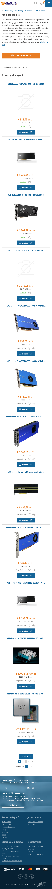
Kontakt (4, 837)
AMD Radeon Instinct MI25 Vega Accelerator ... (26, 472)
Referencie (5, 832)
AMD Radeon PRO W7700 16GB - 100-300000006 (26, 195)
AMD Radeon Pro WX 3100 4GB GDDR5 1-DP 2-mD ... (26, 527)
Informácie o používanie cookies (10, 852)
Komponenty (9, 11)
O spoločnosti (34, 841)
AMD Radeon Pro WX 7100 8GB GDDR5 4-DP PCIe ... (26, 305)
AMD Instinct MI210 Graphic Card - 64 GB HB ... (26, 139)
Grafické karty (19, 11)
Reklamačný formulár (35, 854)
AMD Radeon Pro (40, 11)
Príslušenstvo (6, 822)
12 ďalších (26, 756)
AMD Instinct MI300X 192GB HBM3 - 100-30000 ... (26, 638)
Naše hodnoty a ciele (35, 846)
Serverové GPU (29, 11)
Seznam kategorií (10, 817)
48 (35, 767)
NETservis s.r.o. (32, 884)
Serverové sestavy (8, 827)
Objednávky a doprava (12, 841)
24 (31, 767)
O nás (4, 835)
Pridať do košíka (26, 132)
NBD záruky (32, 824)
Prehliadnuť (13, 805)
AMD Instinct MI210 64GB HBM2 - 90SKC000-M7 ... (26, 583)
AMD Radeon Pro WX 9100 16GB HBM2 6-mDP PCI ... (26, 416)
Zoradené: (21, 67)
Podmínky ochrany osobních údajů (12, 857)
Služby (4, 830)
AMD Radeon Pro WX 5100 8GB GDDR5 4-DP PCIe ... (26, 361)
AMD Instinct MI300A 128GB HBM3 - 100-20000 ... (26, 693)
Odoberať (30, 788)
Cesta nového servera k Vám (12, 861)
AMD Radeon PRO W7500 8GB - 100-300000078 (26, 84)
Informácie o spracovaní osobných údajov (10, 847)
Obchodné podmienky (35, 822)
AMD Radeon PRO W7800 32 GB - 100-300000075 (26, 250)
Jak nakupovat (35, 817)
